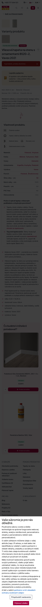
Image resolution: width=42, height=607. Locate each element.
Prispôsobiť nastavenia (21, 597)
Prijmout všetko (21, 603)
